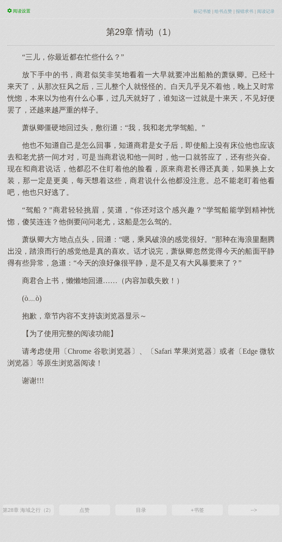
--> (253, 510)
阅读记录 (266, 11)
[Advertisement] (141, 444)
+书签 (197, 510)
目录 (141, 510)
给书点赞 (223, 11)
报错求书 (244, 11)
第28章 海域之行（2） (28, 510)
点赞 (84, 510)
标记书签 (202, 11)
